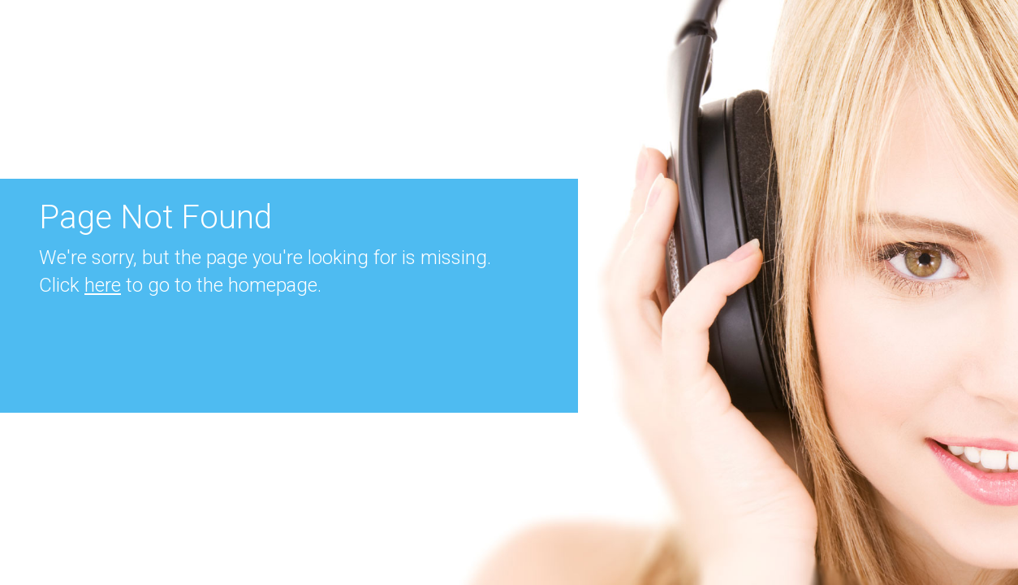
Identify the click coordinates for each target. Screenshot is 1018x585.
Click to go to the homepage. (180, 285)
